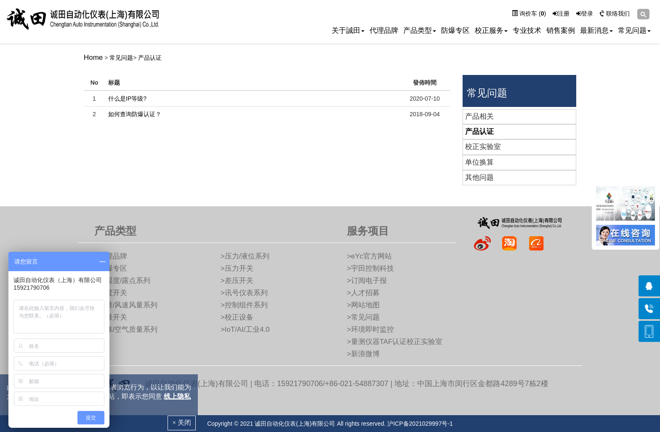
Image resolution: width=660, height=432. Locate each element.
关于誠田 (348, 31)
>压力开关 (237, 268)
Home (93, 57)
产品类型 (419, 31)
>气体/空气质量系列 (125, 329)
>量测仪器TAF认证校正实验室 (394, 342)
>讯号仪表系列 (244, 293)
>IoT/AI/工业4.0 (245, 329)
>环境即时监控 (370, 329)
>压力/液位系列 (245, 256)
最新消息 (596, 31)
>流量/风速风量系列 (125, 305)
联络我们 (615, 13)
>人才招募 (363, 293)
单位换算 (479, 162)
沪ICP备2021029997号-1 (420, 423)
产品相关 (479, 116)
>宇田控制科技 (370, 268)
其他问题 (479, 177)
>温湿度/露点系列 (122, 281)
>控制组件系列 (244, 305)
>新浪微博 (363, 354)
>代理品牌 (110, 256)
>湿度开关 (110, 293)
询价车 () (529, 13)
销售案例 (560, 31)
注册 (561, 13)
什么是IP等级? (127, 98)
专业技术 (527, 31)
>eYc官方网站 (369, 256)
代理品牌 (384, 31)
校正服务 (491, 31)
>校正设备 (237, 317)
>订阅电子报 (367, 281)
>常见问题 (363, 317)
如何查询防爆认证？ (134, 114)
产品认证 (150, 57)
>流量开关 (110, 317)
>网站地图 (363, 305)
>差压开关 (237, 281)
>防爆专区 (110, 268)
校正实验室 (483, 147)
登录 (584, 13)
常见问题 (634, 31)
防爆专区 (455, 31)
